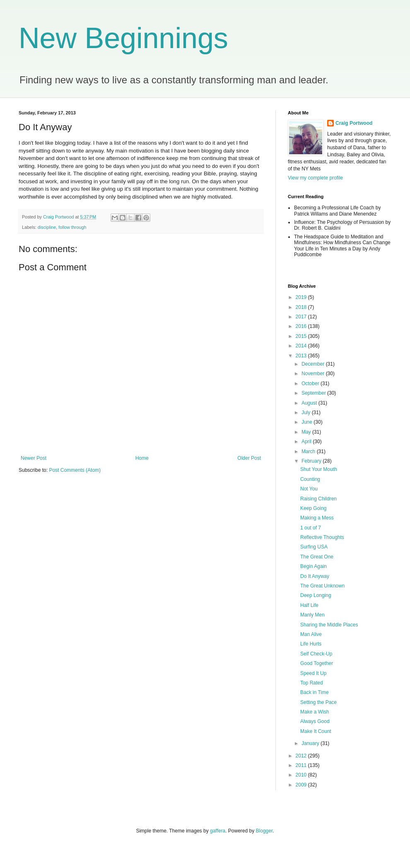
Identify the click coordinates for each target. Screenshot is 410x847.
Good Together (316, 663)
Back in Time (314, 692)
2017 (302, 317)
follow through (72, 227)
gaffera (217, 831)
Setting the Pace (318, 702)
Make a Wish (314, 712)
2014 (302, 346)
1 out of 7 (310, 528)
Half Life (309, 605)
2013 (302, 356)
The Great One (316, 557)
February (312, 461)
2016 (302, 326)
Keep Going (313, 508)
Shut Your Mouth (318, 469)
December (313, 364)
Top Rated (311, 683)
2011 (302, 765)
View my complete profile (315, 178)
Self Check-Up (316, 654)
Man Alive (311, 634)
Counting (310, 479)
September (314, 393)
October (311, 383)
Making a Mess (317, 518)
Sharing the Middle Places (329, 625)
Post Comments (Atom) (75, 470)
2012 (302, 756)
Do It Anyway (314, 576)
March (309, 451)
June (307, 422)
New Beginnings (123, 38)
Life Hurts (310, 644)
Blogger (264, 831)
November (313, 373)
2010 (302, 775)
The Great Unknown (322, 586)
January (311, 743)
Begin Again (313, 566)
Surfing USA (314, 547)
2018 (302, 307)
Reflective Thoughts (322, 537)
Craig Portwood (353, 123)
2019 (302, 297)
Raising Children (318, 499)
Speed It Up (313, 673)
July (306, 412)
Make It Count (315, 731)
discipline (47, 227)
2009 (302, 785)
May (306, 432)
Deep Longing (315, 595)
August (309, 403)
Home (142, 458)
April (307, 441)
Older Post (249, 458)
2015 (302, 336)
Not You (309, 489)
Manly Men (312, 615)
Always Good (315, 721)
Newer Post (33, 458)
